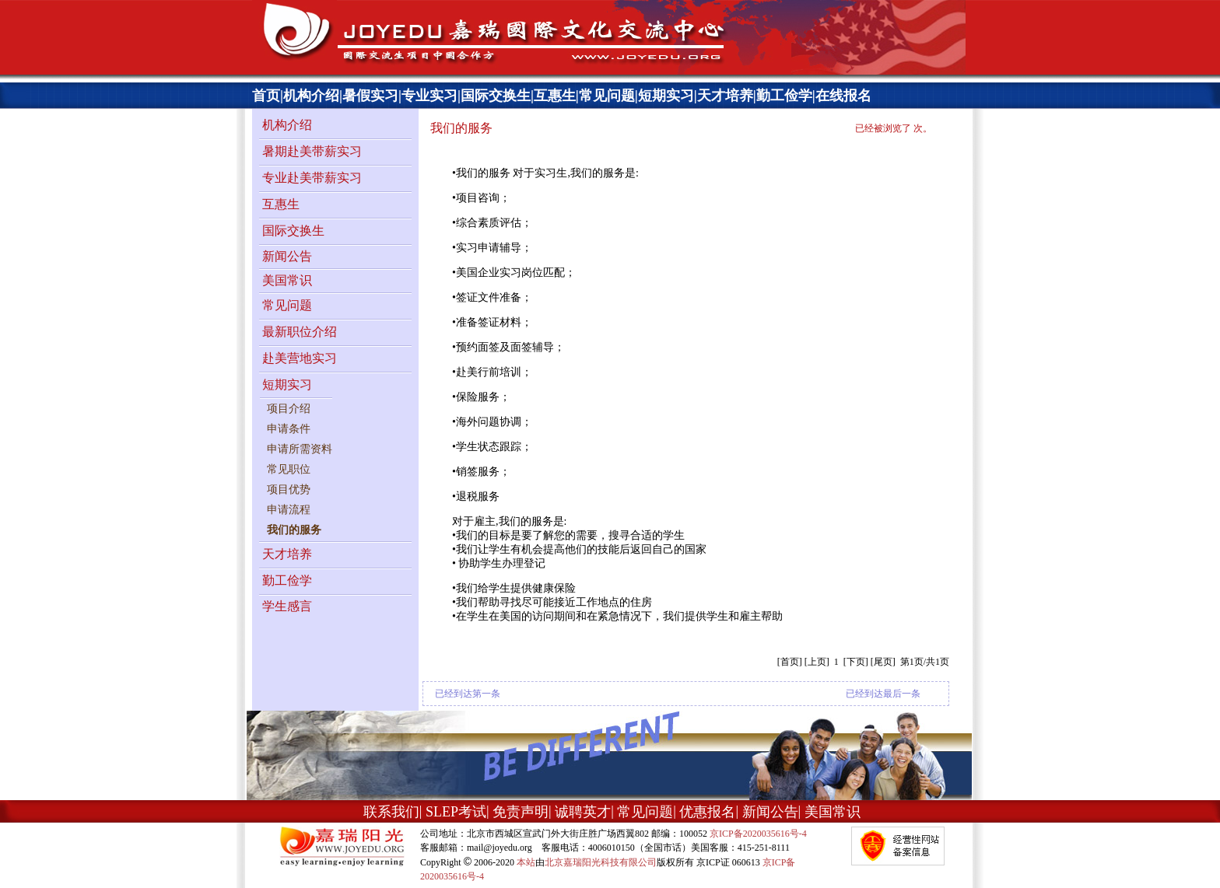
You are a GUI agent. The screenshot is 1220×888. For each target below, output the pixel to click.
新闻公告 (287, 256)
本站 (526, 862)
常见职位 (288, 469)
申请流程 (288, 510)
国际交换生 (496, 95)
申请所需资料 (299, 449)
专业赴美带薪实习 (312, 177)
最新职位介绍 (299, 331)
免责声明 (521, 812)
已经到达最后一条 (883, 693)
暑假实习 (370, 95)
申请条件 (288, 429)
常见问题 (607, 95)
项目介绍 (288, 408)
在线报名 (843, 95)
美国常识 (287, 280)
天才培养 (725, 95)
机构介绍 (311, 95)
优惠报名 (707, 812)
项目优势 (288, 489)
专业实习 (429, 95)
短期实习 (666, 95)
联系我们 (391, 812)
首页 (266, 95)
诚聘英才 (583, 812)
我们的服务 (294, 530)
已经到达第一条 (467, 693)
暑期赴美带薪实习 (312, 151)
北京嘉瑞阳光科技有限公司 (601, 862)
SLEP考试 (456, 812)
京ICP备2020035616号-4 (758, 833)
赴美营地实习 (299, 358)
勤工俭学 (784, 95)
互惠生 (555, 95)
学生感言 (287, 606)
